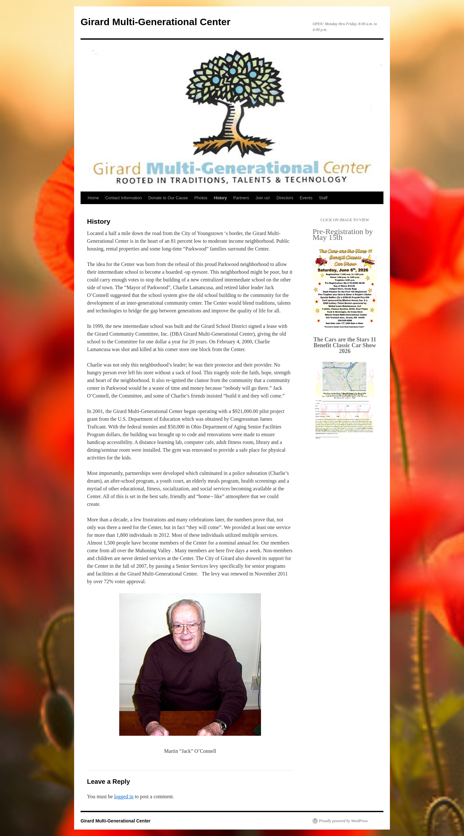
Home (93, 197)
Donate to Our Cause (168, 197)
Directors (284, 197)
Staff (323, 197)
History (220, 197)
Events (306, 197)
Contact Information (123, 197)
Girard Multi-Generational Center (155, 21)
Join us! (263, 197)
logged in (123, 796)
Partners (241, 197)
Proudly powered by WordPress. (344, 821)
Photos (200, 197)
